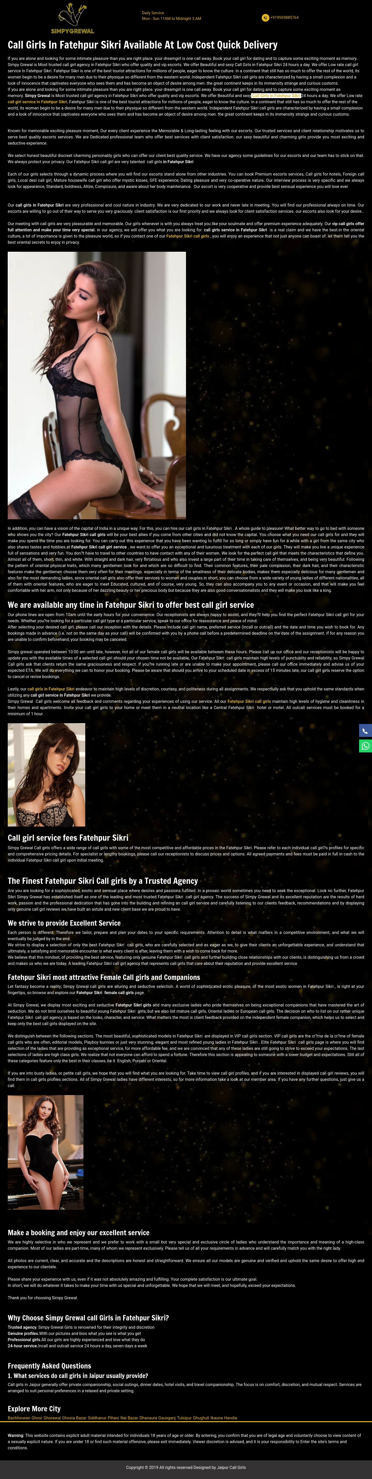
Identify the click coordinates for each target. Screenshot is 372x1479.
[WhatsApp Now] (365, 746)
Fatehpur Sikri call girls (187, 236)
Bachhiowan (19, 1417)
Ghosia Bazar (74, 1417)
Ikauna (217, 1417)
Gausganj (167, 1417)
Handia (230, 1417)
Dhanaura (148, 1417)
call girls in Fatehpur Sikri (50, 689)
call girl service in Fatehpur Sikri (37, 101)
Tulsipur (184, 1417)
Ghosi (37, 1417)
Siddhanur (97, 1417)
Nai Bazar (129, 1417)
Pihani (113, 1417)
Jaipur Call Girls (231, 1467)
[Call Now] (365, 730)
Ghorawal (52, 1417)
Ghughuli (201, 1417)
